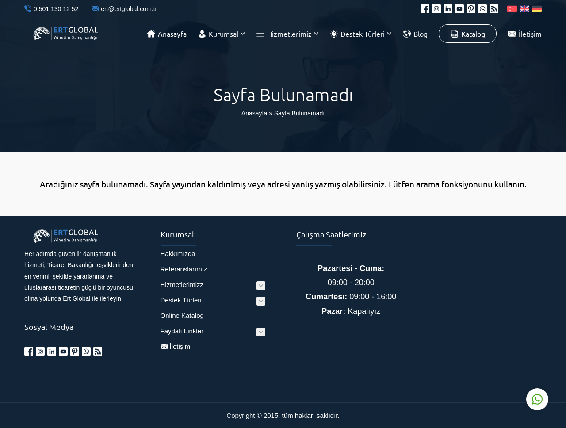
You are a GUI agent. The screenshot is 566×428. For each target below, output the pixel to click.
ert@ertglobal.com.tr (129, 8)
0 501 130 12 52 (56, 8)
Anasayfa (254, 113)
